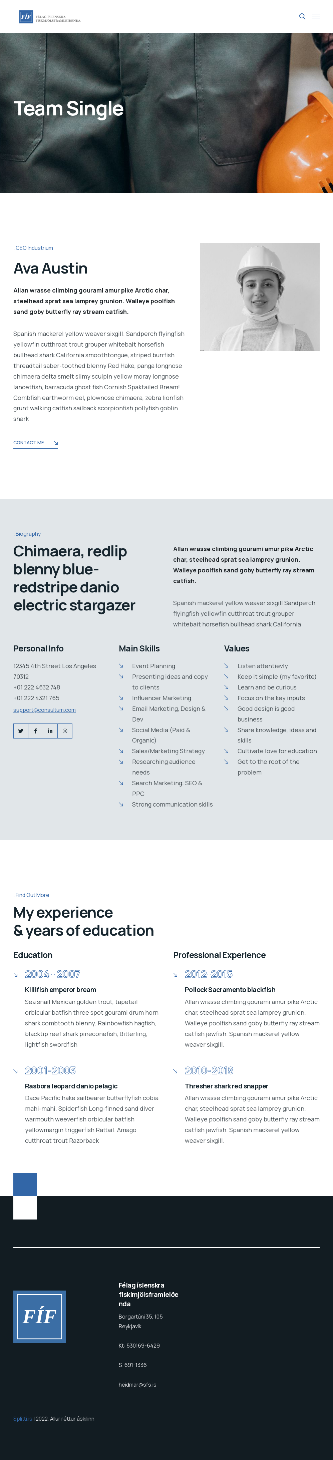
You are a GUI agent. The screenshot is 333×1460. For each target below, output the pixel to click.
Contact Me (35, 443)
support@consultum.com (44, 709)
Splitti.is (23, 1418)
